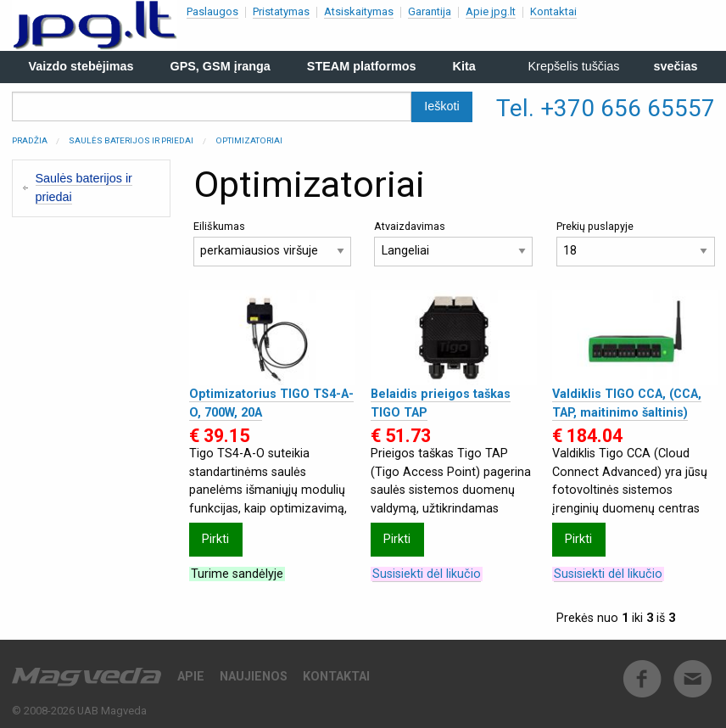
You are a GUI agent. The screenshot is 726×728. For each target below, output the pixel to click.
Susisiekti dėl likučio (426, 574)
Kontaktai (553, 11)
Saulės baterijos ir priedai (131, 140)
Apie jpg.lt (491, 11)
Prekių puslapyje (635, 243)
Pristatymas (281, 11)
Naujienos (254, 676)
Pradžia (29, 140)
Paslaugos (212, 11)
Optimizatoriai (248, 140)
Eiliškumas (272, 243)
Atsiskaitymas (359, 11)
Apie (190, 676)
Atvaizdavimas (453, 243)
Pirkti (215, 539)
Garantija (429, 11)
